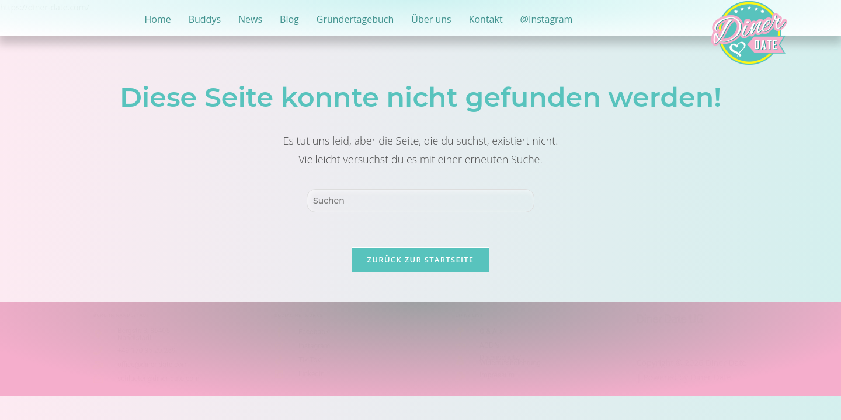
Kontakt (486, 19)
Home (157, 19)
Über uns (431, 19)
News (250, 19)
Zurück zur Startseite (420, 259)
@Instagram (546, 19)
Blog (289, 19)
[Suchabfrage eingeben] (420, 200)
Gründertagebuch (355, 19)
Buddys (205, 19)
